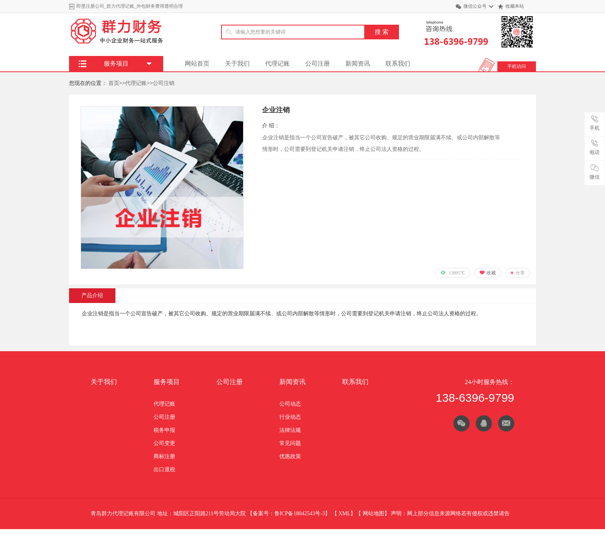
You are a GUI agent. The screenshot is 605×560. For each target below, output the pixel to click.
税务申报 (164, 430)
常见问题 (290, 443)
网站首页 (197, 63)
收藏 (491, 273)
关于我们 (237, 63)
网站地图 (373, 513)
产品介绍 (92, 295)
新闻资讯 (357, 63)
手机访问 (516, 66)
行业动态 (290, 417)
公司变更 (164, 443)
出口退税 (164, 469)
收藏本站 (514, 6)
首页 (113, 83)
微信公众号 (475, 6)
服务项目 (167, 382)
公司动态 (290, 404)
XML (344, 513)
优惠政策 (290, 456)
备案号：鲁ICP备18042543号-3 (289, 513)
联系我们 (397, 63)
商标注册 (164, 456)
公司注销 (163, 83)
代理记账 (277, 63)
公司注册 (317, 63)
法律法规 (290, 430)
